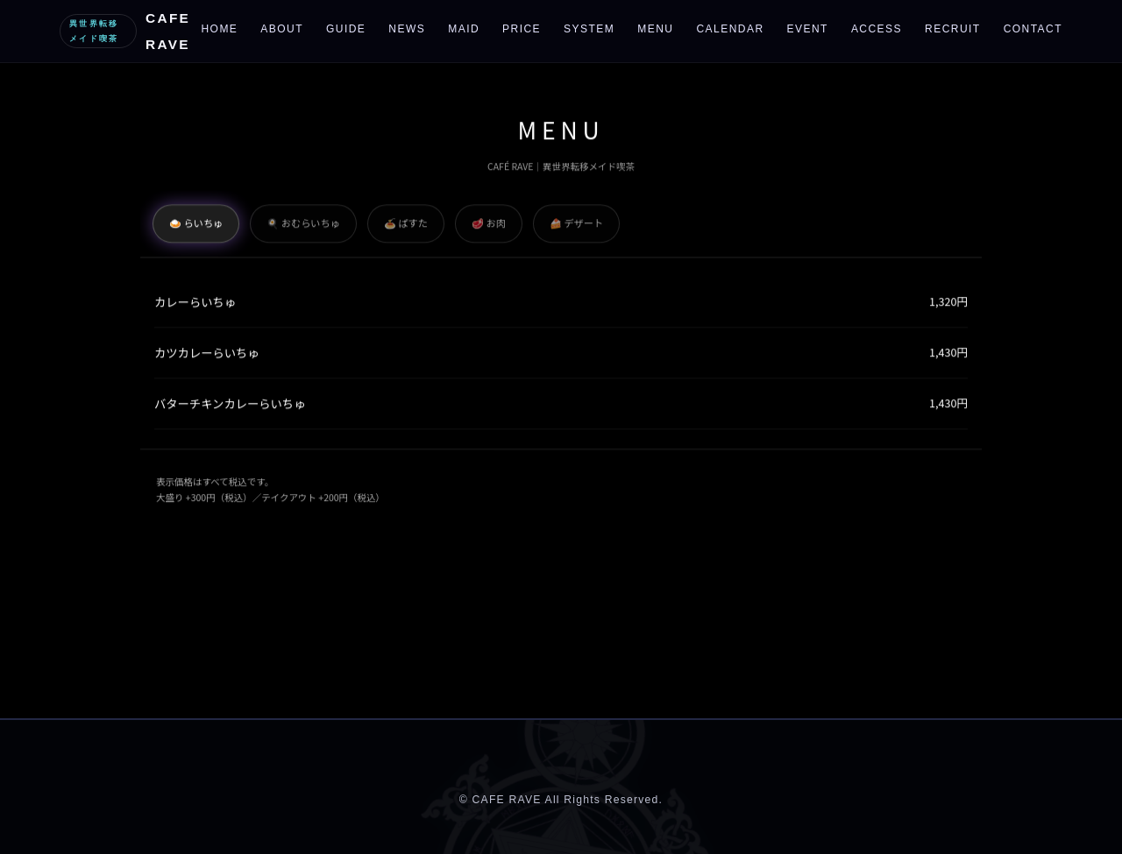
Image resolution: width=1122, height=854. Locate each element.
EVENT (807, 29)
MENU (655, 29)
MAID (463, 29)
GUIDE (346, 29)
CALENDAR (729, 29)
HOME (219, 29)
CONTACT (1033, 29)
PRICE (521, 29)
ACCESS (876, 29)
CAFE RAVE (125, 31)
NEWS (406, 29)
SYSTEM (589, 29)
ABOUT (281, 29)
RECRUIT (953, 29)
